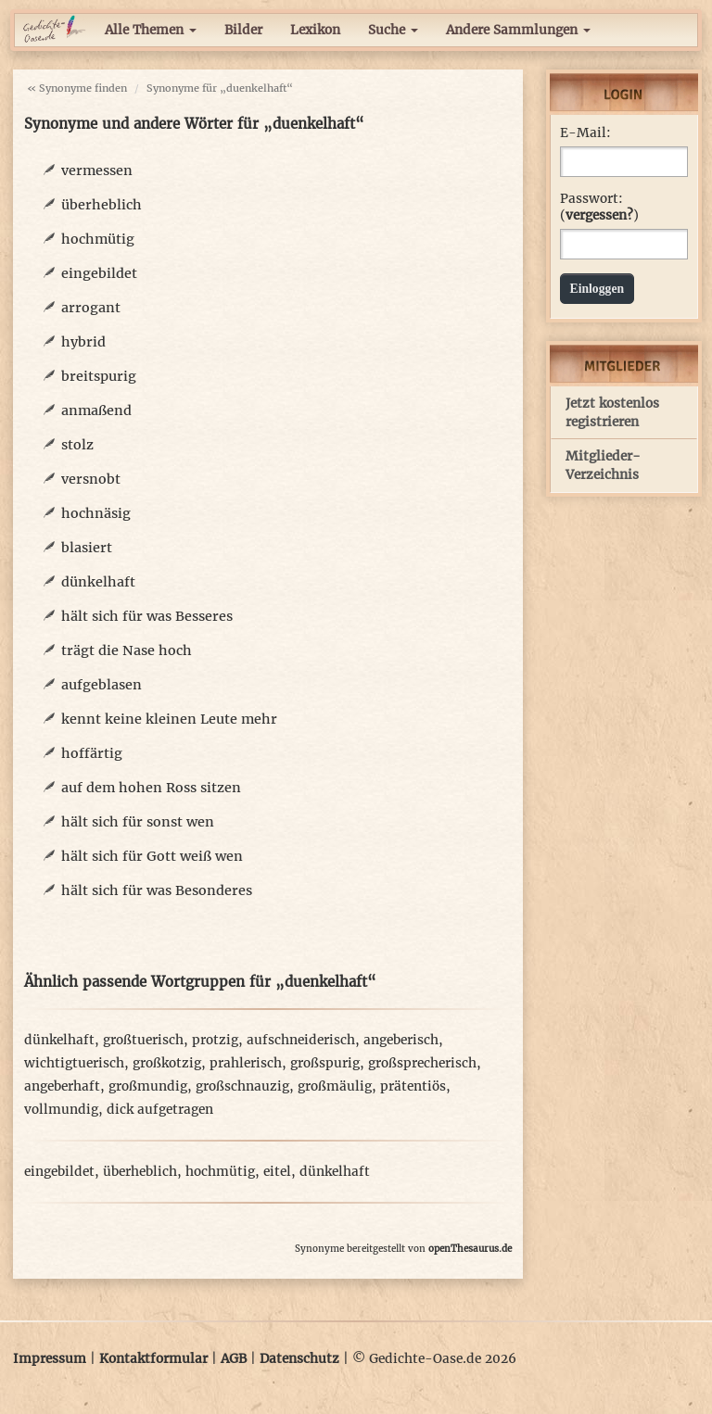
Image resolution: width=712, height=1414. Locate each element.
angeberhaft (62, 1086)
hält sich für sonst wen (137, 822)
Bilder (243, 30)
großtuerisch (143, 1040)
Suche (393, 30)
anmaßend (96, 410)
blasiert (86, 547)
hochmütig (97, 239)
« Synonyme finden (77, 88)
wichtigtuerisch (74, 1063)
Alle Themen (151, 30)
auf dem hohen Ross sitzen (151, 787)
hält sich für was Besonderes (156, 890)
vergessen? (599, 215)
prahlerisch (246, 1063)
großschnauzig (242, 1086)
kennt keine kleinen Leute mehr (169, 719)
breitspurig (98, 376)
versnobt (91, 479)
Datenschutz (299, 1359)
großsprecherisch (422, 1063)
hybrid (83, 342)
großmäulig (335, 1086)
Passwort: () (599, 207)
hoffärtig (91, 753)
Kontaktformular (153, 1359)
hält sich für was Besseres (147, 616)
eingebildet (99, 273)
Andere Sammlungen (518, 30)
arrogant (91, 307)
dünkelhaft (98, 582)
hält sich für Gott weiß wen (152, 856)
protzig (215, 1040)
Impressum (49, 1359)
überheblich (101, 204)
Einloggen (597, 289)
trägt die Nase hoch (126, 650)
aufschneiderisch (301, 1040)
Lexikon (315, 30)
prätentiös (413, 1086)
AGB (234, 1359)
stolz (77, 444)
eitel (277, 1172)
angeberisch (401, 1040)
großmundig (147, 1086)
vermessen (97, 170)
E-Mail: (585, 133)
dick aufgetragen (160, 1109)
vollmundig (61, 1109)
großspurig (325, 1063)
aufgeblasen (101, 684)
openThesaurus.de (470, 1249)
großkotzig (167, 1063)
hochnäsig (96, 513)
